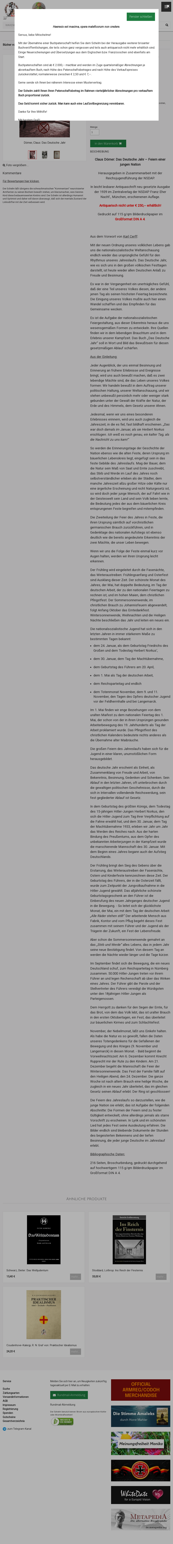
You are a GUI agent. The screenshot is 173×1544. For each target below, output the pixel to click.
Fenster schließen (140, 17)
